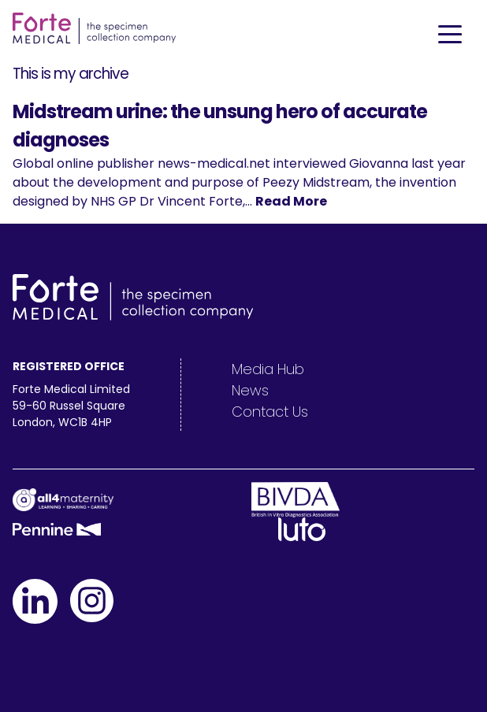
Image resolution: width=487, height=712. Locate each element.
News (250, 390)
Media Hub (268, 369)
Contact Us (270, 411)
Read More (291, 201)
